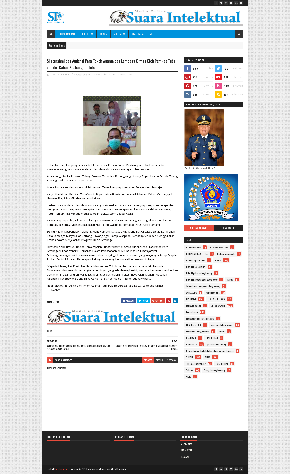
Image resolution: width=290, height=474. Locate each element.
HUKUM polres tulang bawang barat (202, 279)
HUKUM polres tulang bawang (199, 273)
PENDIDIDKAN (212, 337)
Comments (228, 228)
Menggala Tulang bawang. (198, 331)
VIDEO (153, 34)
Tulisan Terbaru (199, 228)
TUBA (129, 74)
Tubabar (190, 370)
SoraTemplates (61, 468)
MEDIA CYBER (187, 450)
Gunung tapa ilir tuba (195, 260)
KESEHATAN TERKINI (216, 299)
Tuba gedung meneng (196, 363)
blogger (148, 360)
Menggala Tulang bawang (222, 325)
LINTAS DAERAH (66, 34)
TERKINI (189, 357)
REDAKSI (184, 456)
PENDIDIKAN (87, 34)
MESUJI (222, 331)
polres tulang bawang (216, 344)
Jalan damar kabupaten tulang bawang (203, 286)
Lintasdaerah (192, 312)
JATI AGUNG (191, 292)
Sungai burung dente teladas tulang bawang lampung (210, 350)
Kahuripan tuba (213, 292)
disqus (159, 360)
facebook (171, 360)
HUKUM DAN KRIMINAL (196, 266)
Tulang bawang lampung (214, 370)
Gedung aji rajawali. (226, 253)
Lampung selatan (193, 305)
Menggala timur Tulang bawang (200, 318)
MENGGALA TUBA (193, 325)
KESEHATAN (120, 34)
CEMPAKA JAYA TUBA (219, 247)
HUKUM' (230, 279)
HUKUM (103, 34)
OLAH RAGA (137, 34)
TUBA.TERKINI (221, 363)
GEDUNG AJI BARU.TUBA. (197, 253)
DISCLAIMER (186, 444)
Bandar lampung (193, 247)
